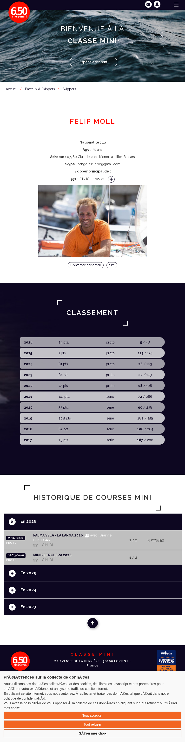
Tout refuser (92, 724)
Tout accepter (92, 715)
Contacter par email (85, 265)
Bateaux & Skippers (40, 89)
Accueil (11, 89)
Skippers (69, 89)
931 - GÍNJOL (43, 560)
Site (112, 265)
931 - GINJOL (43, 545)
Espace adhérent (93, 62)
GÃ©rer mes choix (92, 733)
